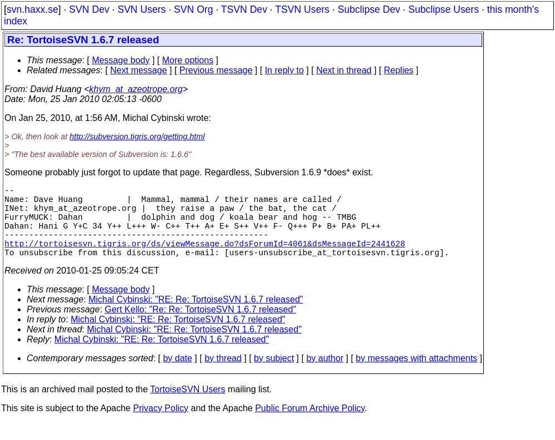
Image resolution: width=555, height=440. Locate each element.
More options (188, 60)
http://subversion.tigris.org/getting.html (136, 136)
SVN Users (141, 9)
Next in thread (344, 70)
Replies (398, 70)
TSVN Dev (244, 9)
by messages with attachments (416, 376)
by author (324, 376)
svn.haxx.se (32, 9)
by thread (223, 376)
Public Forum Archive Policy (309, 426)
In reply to (284, 70)
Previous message (216, 70)
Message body (120, 60)
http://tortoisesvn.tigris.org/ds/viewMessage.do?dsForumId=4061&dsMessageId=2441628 (204, 258)
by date (177, 376)
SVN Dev (89, 9)
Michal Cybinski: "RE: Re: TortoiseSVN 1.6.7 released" (195, 317)
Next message (138, 70)
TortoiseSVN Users (187, 407)
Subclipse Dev (369, 9)
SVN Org (193, 9)
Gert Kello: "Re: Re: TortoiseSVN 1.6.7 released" (201, 327)
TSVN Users (302, 9)
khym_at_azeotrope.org (136, 89)
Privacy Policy (160, 426)
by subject (274, 376)
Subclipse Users (443, 9)
